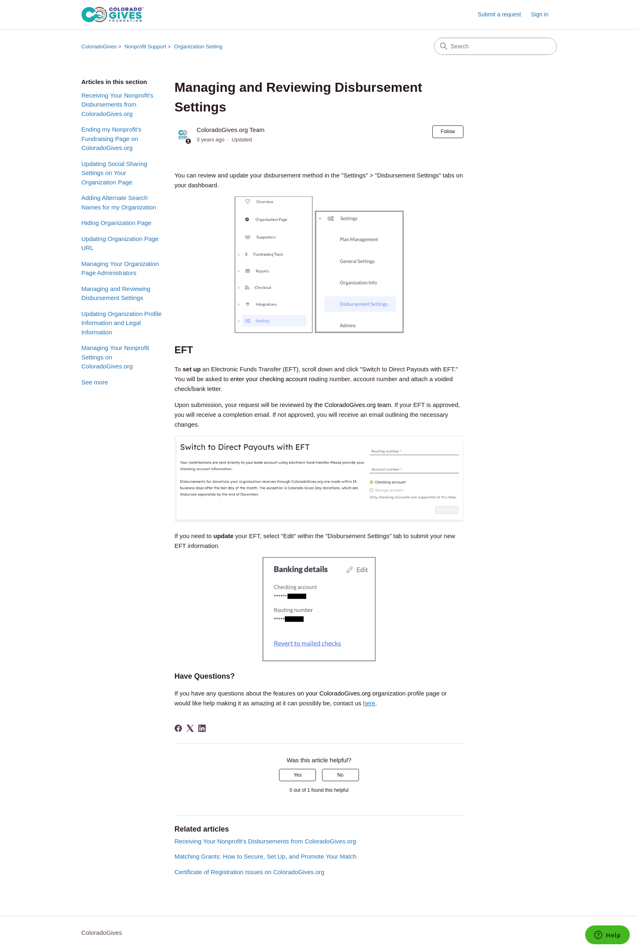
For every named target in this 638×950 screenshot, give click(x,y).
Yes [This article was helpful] (298, 775)
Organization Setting (198, 46)
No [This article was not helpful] (340, 775)
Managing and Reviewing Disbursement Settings (116, 293)
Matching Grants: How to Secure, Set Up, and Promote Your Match (265, 856)
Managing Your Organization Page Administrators (120, 268)
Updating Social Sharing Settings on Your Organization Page (115, 173)
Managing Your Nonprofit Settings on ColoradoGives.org (115, 357)
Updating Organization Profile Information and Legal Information (122, 323)
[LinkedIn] (202, 728)
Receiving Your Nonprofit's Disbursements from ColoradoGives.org (117, 104)
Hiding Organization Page (117, 222)
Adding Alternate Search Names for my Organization (119, 202)
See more (95, 382)
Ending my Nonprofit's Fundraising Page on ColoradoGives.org (111, 138)
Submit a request (499, 14)
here (369, 703)
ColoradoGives (99, 46)
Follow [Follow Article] (448, 131)
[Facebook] (178, 728)
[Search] (495, 46)
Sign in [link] (540, 14)
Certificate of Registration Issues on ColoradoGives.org (250, 871)
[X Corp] (190, 728)
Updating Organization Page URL (120, 243)
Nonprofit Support (145, 46)
